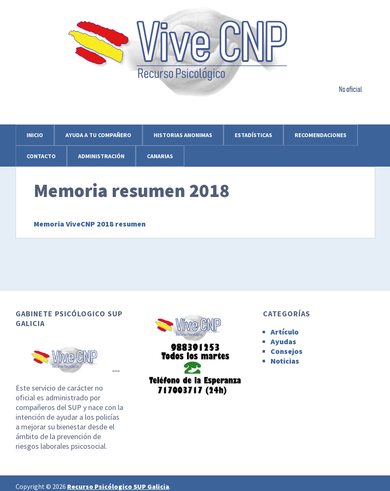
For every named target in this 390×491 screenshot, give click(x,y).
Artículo (285, 332)
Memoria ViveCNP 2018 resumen (90, 224)
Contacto (41, 156)
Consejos (287, 351)
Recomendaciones (321, 135)
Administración (101, 156)
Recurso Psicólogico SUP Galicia (118, 486)
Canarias (160, 156)
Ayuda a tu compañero (98, 135)
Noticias (285, 361)
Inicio (35, 135)
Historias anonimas (183, 135)
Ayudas (283, 341)
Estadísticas (253, 135)
